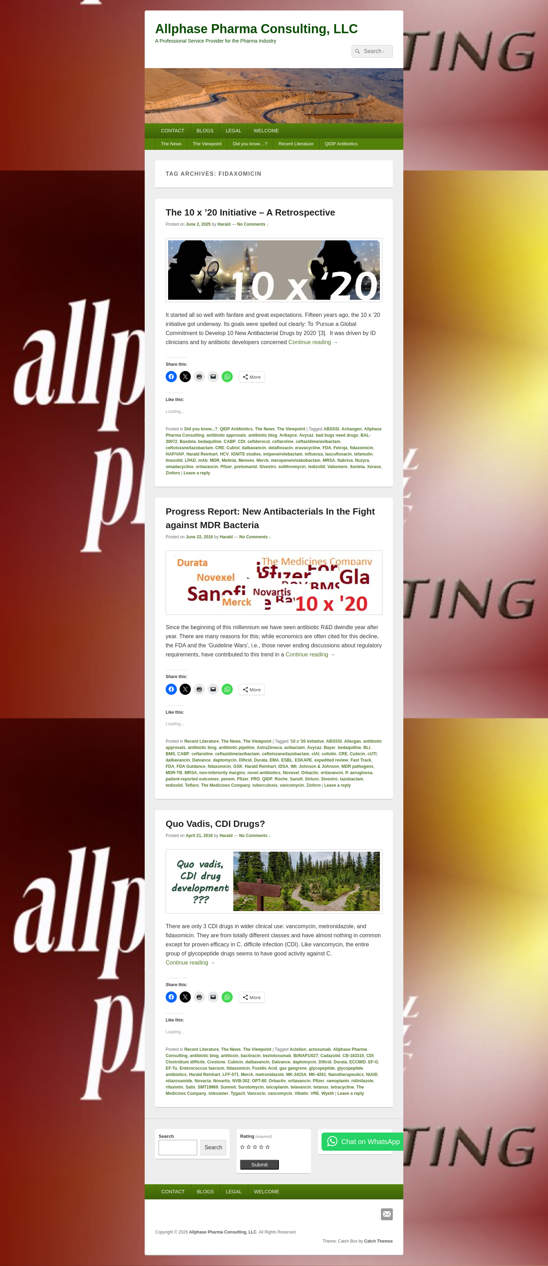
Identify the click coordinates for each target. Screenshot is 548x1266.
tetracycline (342, 1087)
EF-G (373, 1062)
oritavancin (207, 466)
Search (166, 1136)
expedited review (331, 760)
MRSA (329, 460)
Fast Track (361, 760)
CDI (241, 441)
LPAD (190, 460)
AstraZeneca (269, 747)
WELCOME (266, 130)
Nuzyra (362, 460)
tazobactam (351, 779)
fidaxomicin (361, 447)
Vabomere (337, 466)
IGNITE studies (246, 454)
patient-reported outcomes (192, 779)
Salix (190, 1087)
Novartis (221, 1080)
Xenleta (357, 466)
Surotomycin (251, 1087)
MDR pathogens (357, 766)
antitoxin (229, 1055)
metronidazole (269, 1074)
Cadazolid (330, 1055)
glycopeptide (322, 1068)
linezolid (174, 460)
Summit (228, 1087)
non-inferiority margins (222, 772)
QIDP (267, 779)
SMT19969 (207, 1087)
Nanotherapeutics (346, 1074)
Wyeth (328, 1093)
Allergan (352, 741)
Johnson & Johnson (319, 766)
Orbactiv (309, 772)
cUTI (372, 753)
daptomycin (224, 760)
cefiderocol (258, 441)
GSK (238, 766)
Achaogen (351, 429)
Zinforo (173, 473)
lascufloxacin (338, 454)
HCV (224, 454)
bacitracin (251, 1055)
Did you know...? (200, 429)
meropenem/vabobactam (295, 460)
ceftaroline (283, 441)
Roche (281, 779)
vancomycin (292, 785)
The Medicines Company (225, 785)
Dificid (245, 760)
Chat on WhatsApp (370, 1141)
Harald (223, 224)
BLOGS (205, 130)
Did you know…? (250, 143)
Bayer (329, 747)
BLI (366, 747)
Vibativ (301, 1093)
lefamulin (363, 454)
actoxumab (320, 1049)
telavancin (300, 1087)
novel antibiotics (264, 772)
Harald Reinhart (201, 454)
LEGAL (233, 130)
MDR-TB (174, 772)
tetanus (321, 1087)
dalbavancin (254, 447)
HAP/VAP (175, 454)
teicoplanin (277, 1087)
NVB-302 (241, 1080)
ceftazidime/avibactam (318, 441)
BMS (170, 753)
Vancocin (256, 1093)
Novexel (291, 772)
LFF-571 (231, 1074)
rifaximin (174, 1087)
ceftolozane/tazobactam (189, 447)
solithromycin (292, 466)
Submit (259, 1164)
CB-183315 (353, 1055)
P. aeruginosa (358, 772)
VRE (314, 1093)
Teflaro (192, 785)
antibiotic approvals (226, 435)
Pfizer (226, 466)
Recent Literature (296, 143)
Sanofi (296, 779)
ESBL (287, 760)
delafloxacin (280, 447)
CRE (219, 447)
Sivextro (267, 466)
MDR (214, 460)
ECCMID (357, 1062)
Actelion (298, 1049)
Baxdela (188, 441)
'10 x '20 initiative (307, 741)
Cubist (232, 447)
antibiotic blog (262, 435)
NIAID (372, 1074)
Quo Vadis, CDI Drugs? (215, 823)
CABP (230, 441)
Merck (263, 460)
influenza (314, 454)
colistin (329, 753)
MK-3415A (296, 1074)
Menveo (246, 460)
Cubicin (357, 753)
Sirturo (312, 779)
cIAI (315, 753)
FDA (327, 447)
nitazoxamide (179, 1080)
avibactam (294, 747)
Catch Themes (378, 1241)
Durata (260, 760)
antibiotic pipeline (236, 747)
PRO (255, 779)
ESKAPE (303, 760)
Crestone (216, 1062)
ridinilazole (363, 1080)
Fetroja (340, 447)
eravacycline (307, 447)
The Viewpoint (207, 143)
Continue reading (313, 342)
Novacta (203, 1080)
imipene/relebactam (282, 454)
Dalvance (201, 760)
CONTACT (173, 130)
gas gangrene (293, 1068)
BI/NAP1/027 (305, 1055)
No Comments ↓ (253, 224)
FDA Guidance (190, 766)
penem (228, 779)
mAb (203, 460)
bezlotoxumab (277, 1055)
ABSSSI (331, 429)
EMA (274, 760)
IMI (294, 766)
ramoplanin (337, 1080)
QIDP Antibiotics (341, 143)
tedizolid (316, 466)
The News (171, 143)
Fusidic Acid (264, 1068)
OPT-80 (259, 1080)
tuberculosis (265, 785)
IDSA (283, 766)
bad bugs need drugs (337, 435)
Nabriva (345, 460)
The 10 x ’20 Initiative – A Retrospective (250, 212)
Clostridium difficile (185, 1062)
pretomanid (245, 466)
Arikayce (288, 435)
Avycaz (306, 435)
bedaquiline (210, 441)
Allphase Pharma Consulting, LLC (256, 29)
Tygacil (238, 1093)
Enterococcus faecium (202, 1068)
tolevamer (219, 1093)
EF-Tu (171, 1068)
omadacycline (179, 466)
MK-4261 (317, 1074)
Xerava (374, 466)
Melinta (229, 460)
